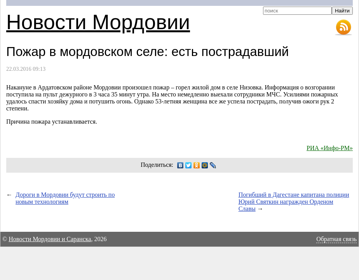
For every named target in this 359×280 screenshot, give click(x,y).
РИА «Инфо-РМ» (330, 148)
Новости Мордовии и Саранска (50, 239)
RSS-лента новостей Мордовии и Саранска (343, 27)
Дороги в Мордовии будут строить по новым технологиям (65, 198)
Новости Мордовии (98, 21)
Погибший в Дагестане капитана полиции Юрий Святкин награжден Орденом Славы (294, 201)
